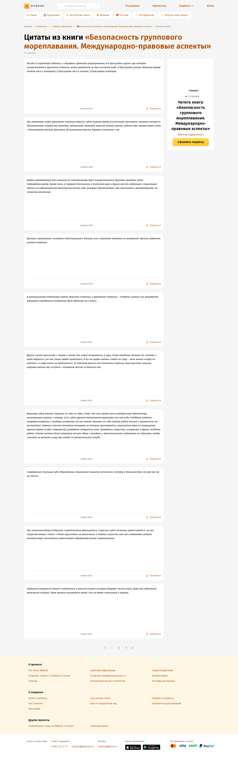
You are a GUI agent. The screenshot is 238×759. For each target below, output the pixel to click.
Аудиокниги (53, 15)
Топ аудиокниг (146, 15)
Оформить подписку (191, 142)
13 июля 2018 (86, 108)
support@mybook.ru (83, 746)
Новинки (104, 15)
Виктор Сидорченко (190, 134)
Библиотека (159, 5)
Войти (210, 5)
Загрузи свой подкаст (176, 15)
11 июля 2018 (86, 167)
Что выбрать (132, 5)
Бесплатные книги (80, 15)
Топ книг (124, 15)
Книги (33, 15)
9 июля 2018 (86, 342)
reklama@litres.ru (107, 746)
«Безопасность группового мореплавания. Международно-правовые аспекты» (117, 42)
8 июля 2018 (86, 634)
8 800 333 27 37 (59, 746)
